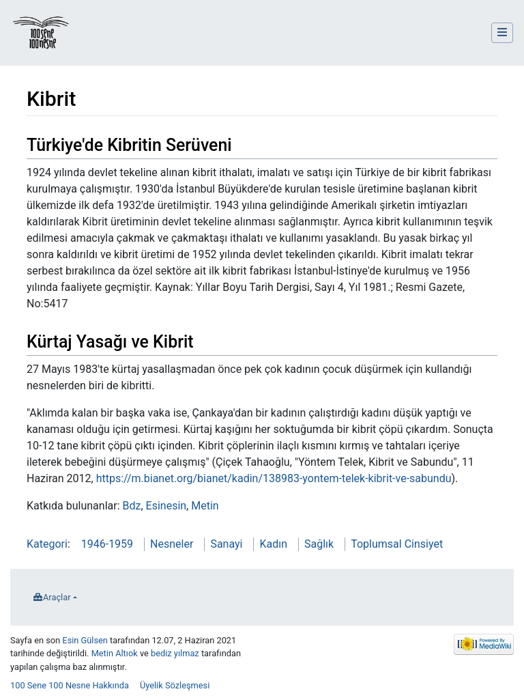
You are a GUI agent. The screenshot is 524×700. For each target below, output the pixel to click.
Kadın (273, 543)
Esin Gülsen (85, 640)
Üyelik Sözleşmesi (174, 685)
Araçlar (57, 597)
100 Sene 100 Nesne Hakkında (69, 685)
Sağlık (319, 543)
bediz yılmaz (175, 653)
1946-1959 (107, 543)
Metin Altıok (114, 653)
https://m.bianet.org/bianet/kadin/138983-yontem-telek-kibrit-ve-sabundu (274, 478)
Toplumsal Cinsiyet (397, 543)
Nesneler (171, 543)
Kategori (47, 543)
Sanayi (226, 543)
